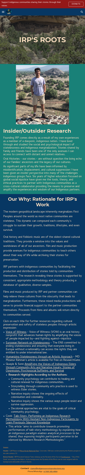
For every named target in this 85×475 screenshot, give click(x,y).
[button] (3, 11)
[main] (42, 39)
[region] (42, 4)
